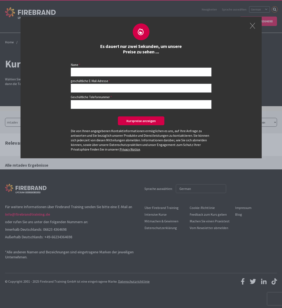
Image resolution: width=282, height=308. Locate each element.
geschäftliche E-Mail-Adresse (89, 81)
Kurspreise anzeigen (141, 121)
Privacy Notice (130, 149)
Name (74, 65)
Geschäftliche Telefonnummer (90, 97)
